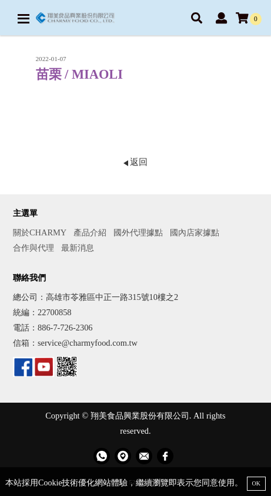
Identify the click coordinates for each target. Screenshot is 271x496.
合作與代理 (33, 247)
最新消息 (77, 247)
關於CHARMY (39, 232)
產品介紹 (89, 232)
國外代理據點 (138, 232)
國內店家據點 (194, 232)
